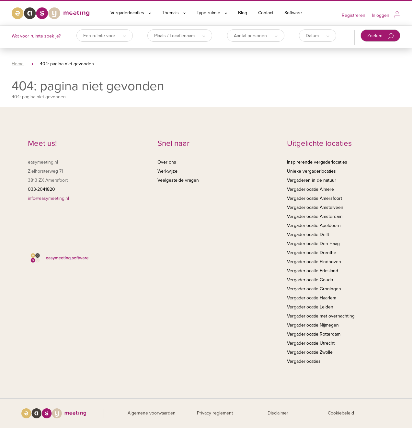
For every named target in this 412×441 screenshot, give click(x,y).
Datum (317, 35)
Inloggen (380, 15)
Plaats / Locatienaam (179, 35)
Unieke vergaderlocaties (311, 171)
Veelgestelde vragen (178, 180)
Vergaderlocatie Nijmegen (313, 325)
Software (293, 13)
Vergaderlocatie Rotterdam (313, 334)
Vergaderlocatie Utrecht (311, 343)
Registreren (353, 15)
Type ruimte (212, 13)
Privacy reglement (215, 413)
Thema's (174, 13)
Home (18, 64)
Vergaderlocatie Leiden (310, 307)
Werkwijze (167, 171)
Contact (265, 13)
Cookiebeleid (341, 413)
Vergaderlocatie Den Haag (313, 243)
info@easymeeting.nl (48, 198)
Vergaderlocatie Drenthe (311, 252)
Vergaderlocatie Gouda (310, 280)
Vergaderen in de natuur (311, 180)
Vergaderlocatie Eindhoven (314, 261)
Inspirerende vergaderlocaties (317, 162)
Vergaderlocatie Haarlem (311, 298)
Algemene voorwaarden (152, 413)
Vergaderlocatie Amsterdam (314, 216)
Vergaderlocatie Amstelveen (315, 207)
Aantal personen (256, 35)
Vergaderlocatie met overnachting (321, 316)
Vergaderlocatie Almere (310, 189)
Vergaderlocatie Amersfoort (314, 198)
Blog (242, 13)
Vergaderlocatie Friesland (312, 271)
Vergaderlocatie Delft (308, 234)
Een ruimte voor (104, 35)
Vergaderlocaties (130, 13)
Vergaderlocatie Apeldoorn (314, 225)
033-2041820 (41, 189)
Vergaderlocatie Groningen (314, 289)
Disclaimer (278, 413)
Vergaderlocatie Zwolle (310, 352)
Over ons (166, 162)
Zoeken (380, 36)
